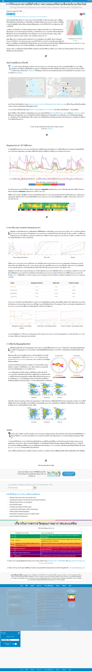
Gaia (80, 43)
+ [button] (9, 79)
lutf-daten (19, 73)
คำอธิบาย (15, 275)
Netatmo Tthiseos (20, 359)
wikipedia (49, 128)
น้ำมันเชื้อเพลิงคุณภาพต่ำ (59, 113)
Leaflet (9, 95)
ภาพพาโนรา (76, 113)
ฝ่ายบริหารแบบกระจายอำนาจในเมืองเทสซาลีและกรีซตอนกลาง (46, 104)
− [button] (9, 81)
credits (75, 40)
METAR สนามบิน (33, 357)
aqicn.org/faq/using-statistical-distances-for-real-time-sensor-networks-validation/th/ (28, 16)
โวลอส (12, 66)
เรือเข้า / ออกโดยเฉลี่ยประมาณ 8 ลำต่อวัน (42, 109)
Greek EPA (32, 70)
